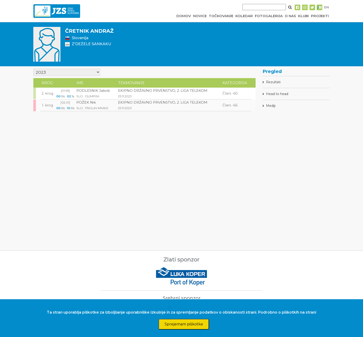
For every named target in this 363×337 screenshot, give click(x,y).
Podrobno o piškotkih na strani (287, 312)
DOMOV (183, 16)
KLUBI (303, 16)
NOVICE (200, 16)
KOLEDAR (244, 16)
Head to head (277, 94)
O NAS (290, 16)
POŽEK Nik (86, 102)
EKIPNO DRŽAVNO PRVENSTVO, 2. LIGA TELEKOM (162, 90)
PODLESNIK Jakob (93, 90)
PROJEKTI (320, 16)
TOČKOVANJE (221, 16)
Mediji (270, 106)
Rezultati (273, 82)
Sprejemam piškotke (184, 324)
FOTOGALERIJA (269, 16)
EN (326, 7)
